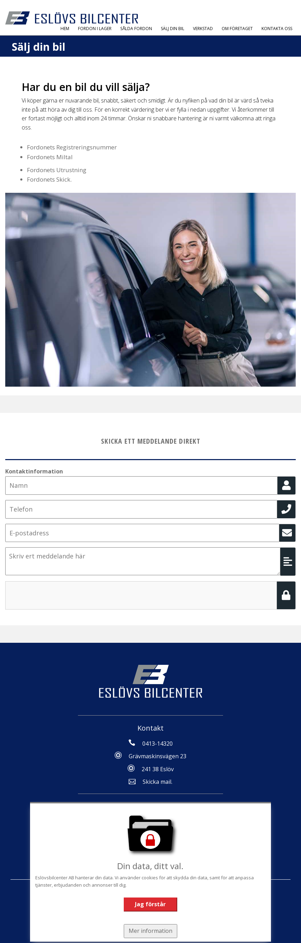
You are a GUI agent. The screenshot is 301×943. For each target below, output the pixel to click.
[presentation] (58, 594)
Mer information (150, 931)
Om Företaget (237, 28)
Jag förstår (150, 904)
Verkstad (203, 28)
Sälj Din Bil (172, 28)
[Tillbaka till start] (71, 17)
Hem (64, 28)
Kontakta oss (276, 28)
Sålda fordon (136, 28)
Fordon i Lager (95, 28)
